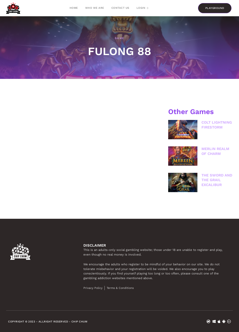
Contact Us (120, 7)
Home (74, 7)
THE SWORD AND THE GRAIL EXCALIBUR (216, 180)
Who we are (94, 7)
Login (143, 7)
